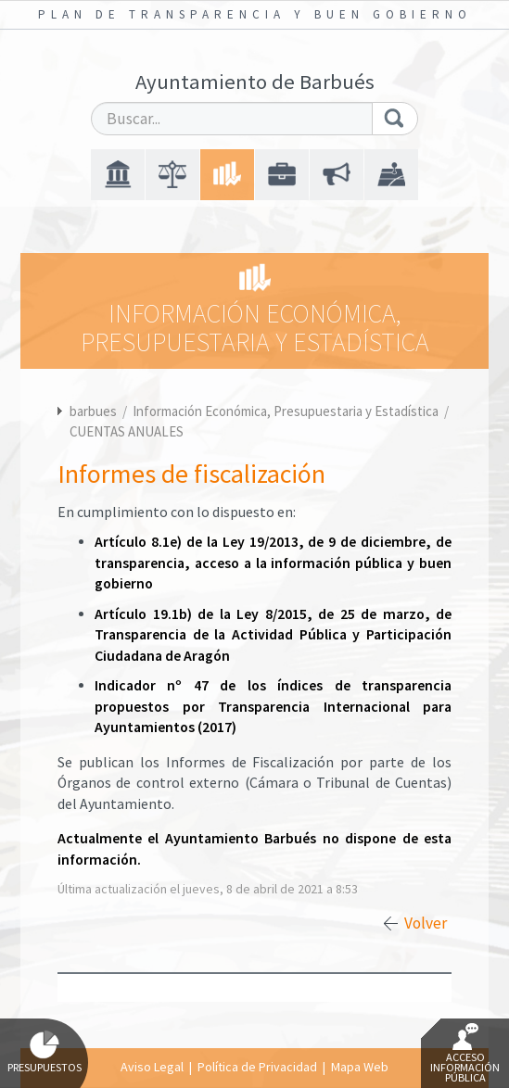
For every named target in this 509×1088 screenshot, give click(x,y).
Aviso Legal (152, 1066)
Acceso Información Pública (465, 1053)
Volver (425, 923)
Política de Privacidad (257, 1066)
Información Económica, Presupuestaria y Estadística (287, 411)
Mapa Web (359, 1066)
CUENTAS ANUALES (127, 431)
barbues (93, 411)
